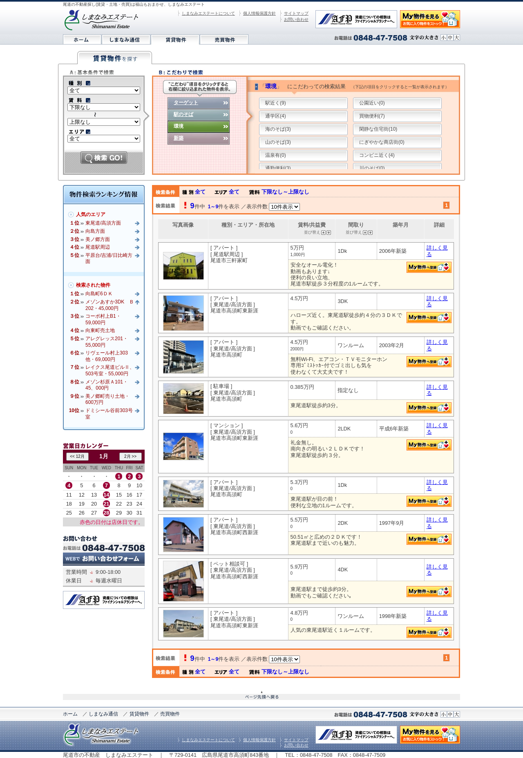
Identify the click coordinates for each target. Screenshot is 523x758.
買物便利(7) (372, 116)
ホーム (70, 714)
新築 (178, 138)
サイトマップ (296, 13)
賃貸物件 (139, 714)
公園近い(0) (372, 103)
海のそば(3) (278, 129)
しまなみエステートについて (208, 13)
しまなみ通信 (103, 714)
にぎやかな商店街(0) (382, 142)
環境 (178, 126)
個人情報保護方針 (259, 13)
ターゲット (186, 102)
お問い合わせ (296, 19)
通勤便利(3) (278, 168)
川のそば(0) (372, 168)
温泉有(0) (275, 155)
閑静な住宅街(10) (378, 129)
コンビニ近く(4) (377, 155)
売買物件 (170, 714)
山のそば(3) (278, 142)
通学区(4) (275, 116)
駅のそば (183, 114)
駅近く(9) (275, 103)
